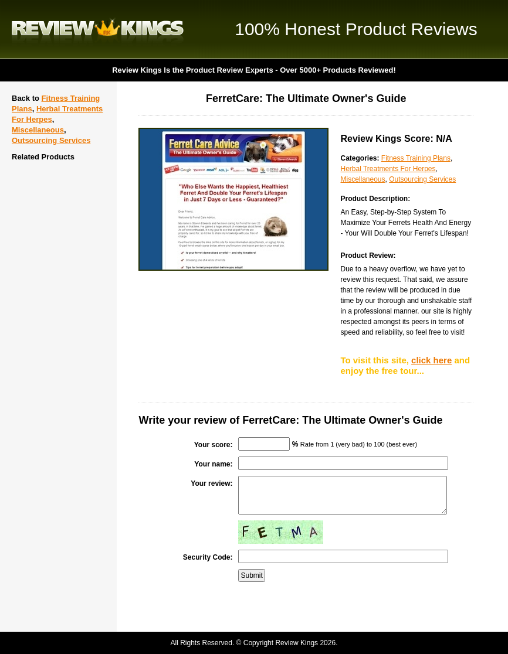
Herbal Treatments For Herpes (387, 169)
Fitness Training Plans (416, 158)
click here (431, 360)
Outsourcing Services (51, 140)
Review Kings (97, 29)
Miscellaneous (38, 129)
